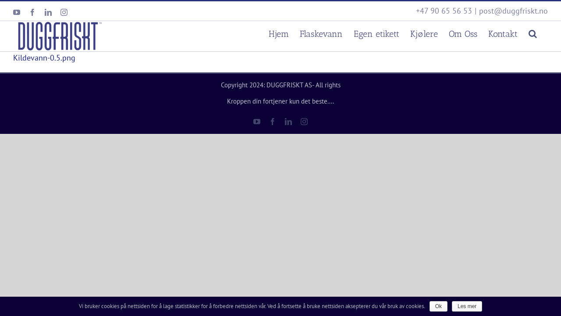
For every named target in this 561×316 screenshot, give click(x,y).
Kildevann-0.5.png (44, 58)
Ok (438, 306)
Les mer (467, 306)
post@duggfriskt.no (513, 11)
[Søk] (544, 32)
